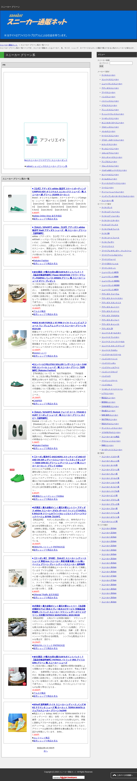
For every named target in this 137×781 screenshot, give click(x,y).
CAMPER (37, 401)
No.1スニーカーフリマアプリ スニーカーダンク (45, 160)
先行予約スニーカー (109, 419)
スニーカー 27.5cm (109, 580)
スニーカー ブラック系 (110, 504)
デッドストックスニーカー (112, 428)
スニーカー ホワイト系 (110, 517)
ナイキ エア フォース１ (111, 212)
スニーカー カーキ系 (110, 465)
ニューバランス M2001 (110, 281)
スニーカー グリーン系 (110, 470)
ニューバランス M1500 (110, 285)
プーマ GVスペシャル (110, 264)
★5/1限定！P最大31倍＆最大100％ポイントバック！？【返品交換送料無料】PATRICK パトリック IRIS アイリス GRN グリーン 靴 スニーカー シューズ (58, 660)
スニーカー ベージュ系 (110, 513)
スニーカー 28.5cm (109, 589)
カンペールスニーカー (110, 175)
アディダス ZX (107, 329)
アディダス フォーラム (110, 294)
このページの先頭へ (125, 775)
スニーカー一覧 (108, 201)
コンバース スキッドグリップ (113, 346)
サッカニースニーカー (110, 149)
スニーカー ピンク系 (110, 496)
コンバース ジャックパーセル (113, 342)
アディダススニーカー (110, 88)
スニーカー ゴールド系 (110, 478)
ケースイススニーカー (110, 136)
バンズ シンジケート (110, 380)
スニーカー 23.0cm (109, 541)
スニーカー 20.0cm (109, 528)
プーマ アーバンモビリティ (112, 255)
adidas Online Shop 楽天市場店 (47, 216)
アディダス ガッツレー (110, 320)
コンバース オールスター (111, 333)
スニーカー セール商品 (110, 437)
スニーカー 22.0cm (109, 533)
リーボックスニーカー (110, 118)
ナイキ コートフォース (110, 238)
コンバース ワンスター (110, 337)
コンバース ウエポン (110, 350)
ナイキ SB (105, 233)
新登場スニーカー (108, 402)
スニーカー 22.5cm (109, 537)
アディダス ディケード (110, 311)
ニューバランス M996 (110, 277)
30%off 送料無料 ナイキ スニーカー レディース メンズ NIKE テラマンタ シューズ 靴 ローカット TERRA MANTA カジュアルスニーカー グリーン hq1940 (59, 707)
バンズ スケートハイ (110, 359)
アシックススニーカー (110, 110)
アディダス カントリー (110, 307)
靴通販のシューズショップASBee (48, 496)
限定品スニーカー (108, 398)
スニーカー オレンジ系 (110, 461)
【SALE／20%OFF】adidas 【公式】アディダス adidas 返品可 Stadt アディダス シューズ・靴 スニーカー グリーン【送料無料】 (59, 230)
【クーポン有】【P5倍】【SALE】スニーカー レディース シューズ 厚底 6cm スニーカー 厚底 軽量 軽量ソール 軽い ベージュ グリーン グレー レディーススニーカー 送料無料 (59, 561)
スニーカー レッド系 (110, 521)
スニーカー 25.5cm (109, 563)
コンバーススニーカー (110, 79)
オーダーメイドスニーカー (112, 450)
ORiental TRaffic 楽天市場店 (46, 594)
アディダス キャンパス (110, 324)
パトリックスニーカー (110, 101)
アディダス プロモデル (110, 316)
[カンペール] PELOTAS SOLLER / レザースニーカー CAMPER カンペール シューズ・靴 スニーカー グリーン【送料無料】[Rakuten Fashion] (59, 367)
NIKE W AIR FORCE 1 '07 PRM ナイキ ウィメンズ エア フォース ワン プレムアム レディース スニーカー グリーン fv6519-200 (59, 326)
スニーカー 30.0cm (109, 602)
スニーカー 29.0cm (109, 593)
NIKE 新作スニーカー (110, 415)
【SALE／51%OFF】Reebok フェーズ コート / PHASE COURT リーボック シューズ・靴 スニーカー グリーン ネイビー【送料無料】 (59, 415)
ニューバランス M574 (110, 290)
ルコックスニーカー (109, 144)
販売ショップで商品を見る (45, 219)
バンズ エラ (106, 376)
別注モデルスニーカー (110, 424)
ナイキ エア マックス (110, 225)
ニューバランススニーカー (112, 84)
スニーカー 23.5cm (109, 546)
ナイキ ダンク (107, 207)
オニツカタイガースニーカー (113, 123)
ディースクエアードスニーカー (114, 183)
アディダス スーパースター (112, 298)
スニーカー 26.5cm (109, 572)
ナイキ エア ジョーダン (111, 216)
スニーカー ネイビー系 (110, 487)
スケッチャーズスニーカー (112, 157)
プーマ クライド (108, 246)
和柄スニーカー (108, 445)
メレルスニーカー (108, 131)
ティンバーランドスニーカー (113, 114)
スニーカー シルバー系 (110, 483)
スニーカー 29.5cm (109, 598)
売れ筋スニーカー (108, 411)
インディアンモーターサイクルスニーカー (118, 196)
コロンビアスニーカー (110, 153)
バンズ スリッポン (109, 363)
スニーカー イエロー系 (110, 457)
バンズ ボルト (107, 385)
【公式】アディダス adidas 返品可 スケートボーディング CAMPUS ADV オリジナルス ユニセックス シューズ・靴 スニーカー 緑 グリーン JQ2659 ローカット (59, 191)
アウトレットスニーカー (111, 441)
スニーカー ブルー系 (110, 508)
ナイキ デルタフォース (110, 229)
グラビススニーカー (109, 105)
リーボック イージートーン (112, 389)
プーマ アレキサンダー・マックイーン (116, 251)
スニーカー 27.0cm (109, 576)
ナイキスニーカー (108, 75)
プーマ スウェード (109, 259)
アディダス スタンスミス (111, 303)
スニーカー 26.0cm (109, 567)
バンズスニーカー (108, 97)
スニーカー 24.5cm (109, 554)
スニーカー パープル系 (110, 491)
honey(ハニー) (39, 353)
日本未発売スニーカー (110, 406)
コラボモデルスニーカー (111, 432)
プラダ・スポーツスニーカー (113, 140)
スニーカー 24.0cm (109, 550)
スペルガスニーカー (109, 179)
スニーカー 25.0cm (109, 559)
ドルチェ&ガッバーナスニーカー (114, 170)
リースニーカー (108, 188)
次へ (46, 751)
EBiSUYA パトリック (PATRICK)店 (49, 547)
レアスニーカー (108, 393)
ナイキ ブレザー (108, 242)
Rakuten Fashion (41, 260)
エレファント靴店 (41, 738)
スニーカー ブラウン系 (110, 500)
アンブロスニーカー (109, 162)
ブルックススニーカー (110, 166)
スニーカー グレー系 (110, 474)
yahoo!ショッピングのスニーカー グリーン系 (46, 166)
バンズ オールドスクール (111, 355)
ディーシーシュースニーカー (113, 192)
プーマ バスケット (109, 268)
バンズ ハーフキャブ (110, 372)
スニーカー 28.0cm (109, 585)
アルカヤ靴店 (39, 311)
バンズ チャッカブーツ (110, 367)
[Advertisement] (46, 96)
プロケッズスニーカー (110, 127)
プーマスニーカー (108, 92)
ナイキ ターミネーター (110, 220)
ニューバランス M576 (110, 272)
